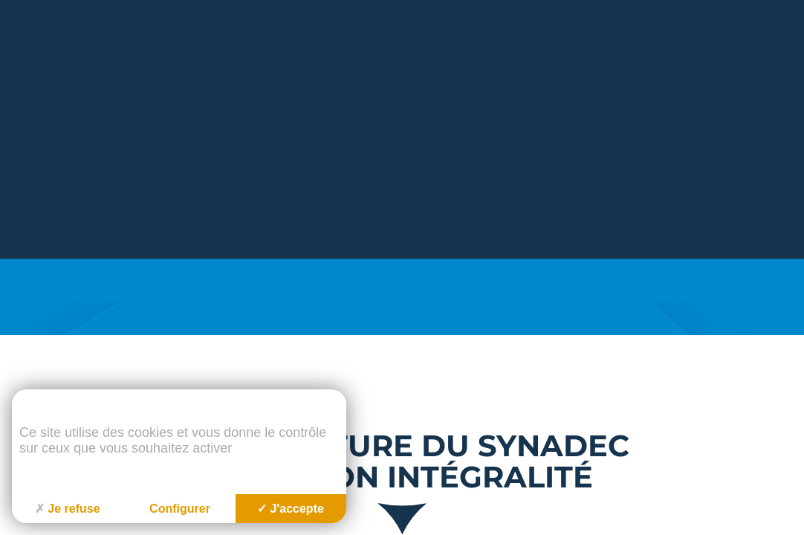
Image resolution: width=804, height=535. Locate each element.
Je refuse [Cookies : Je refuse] (67, 509)
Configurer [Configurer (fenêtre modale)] (179, 508)
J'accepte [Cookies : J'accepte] (290, 508)
